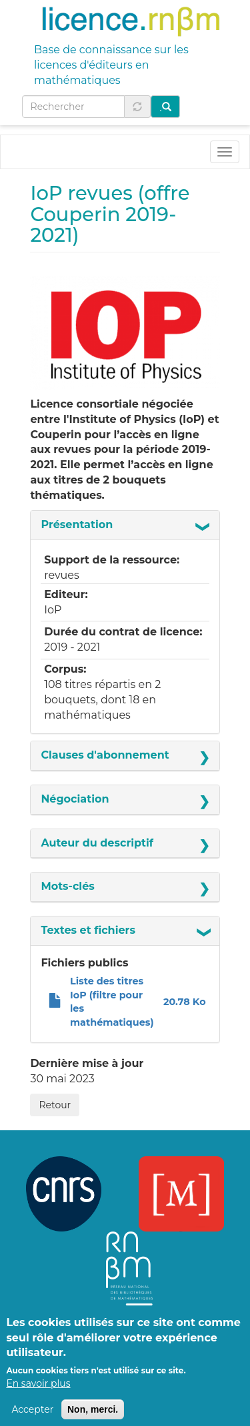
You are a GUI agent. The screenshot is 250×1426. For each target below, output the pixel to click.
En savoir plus (38, 1391)
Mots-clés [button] (67, 886)
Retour (55, 1105)
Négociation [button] (75, 799)
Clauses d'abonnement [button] (105, 755)
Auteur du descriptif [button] (97, 843)
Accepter (32, 1417)
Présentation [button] (77, 524)
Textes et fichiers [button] (88, 930)
